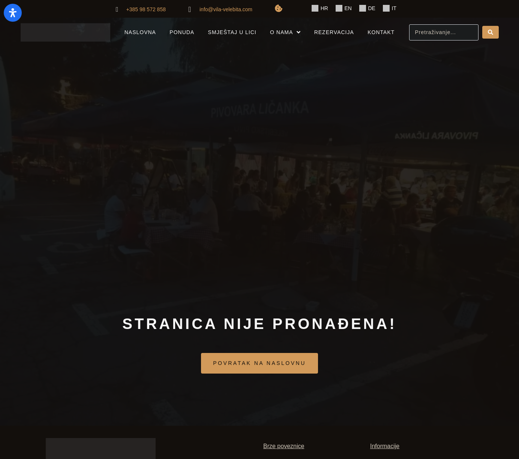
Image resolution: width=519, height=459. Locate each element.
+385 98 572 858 (146, 9)
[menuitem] (320, 8)
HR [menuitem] (324, 8)
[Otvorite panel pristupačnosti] (13, 13)
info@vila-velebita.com (226, 9)
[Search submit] (490, 32)
